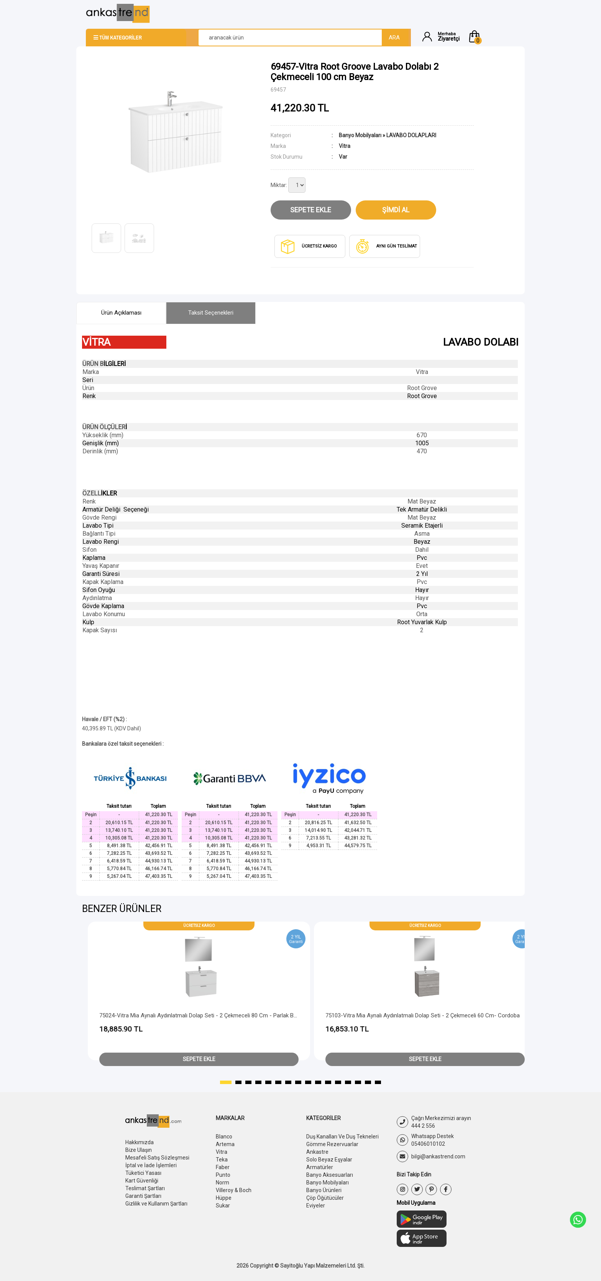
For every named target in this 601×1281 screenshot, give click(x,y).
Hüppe (224, 1198)
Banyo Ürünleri (324, 1190)
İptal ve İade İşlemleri (151, 1165)
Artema (225, 1144)
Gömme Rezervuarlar (332, 1144)
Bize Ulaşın (138, 1150)
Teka (222, 1159)
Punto (223, 1175)
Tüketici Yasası (143, 1173)
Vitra (221, 1152)
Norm (222, 1182)
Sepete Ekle (310, 210)
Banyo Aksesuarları (329, 1175)
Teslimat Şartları (145, 1188)
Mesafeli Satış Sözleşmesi (157, 1158)
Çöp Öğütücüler (325, 1198)
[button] (491, 36)
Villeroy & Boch (233, 1190)
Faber (223, 1167)
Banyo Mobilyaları (360, 135)
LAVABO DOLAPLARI (411, 135)
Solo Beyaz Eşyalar (329, 1159)
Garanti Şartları (143, 1196)
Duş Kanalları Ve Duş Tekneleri (342, 1136)
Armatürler (319, 1167)
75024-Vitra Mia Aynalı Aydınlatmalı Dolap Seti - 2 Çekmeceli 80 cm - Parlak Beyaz (202, 1015)
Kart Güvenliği (141, 1181)
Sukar (223, 1205)
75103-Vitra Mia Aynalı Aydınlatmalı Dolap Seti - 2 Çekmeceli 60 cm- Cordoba (422, 1015)
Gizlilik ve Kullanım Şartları (156, 1204)
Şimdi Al (395, 210)
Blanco (224, 1136)
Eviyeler (315, 1205)
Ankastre (317, 1152)
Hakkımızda (139, 1142)
